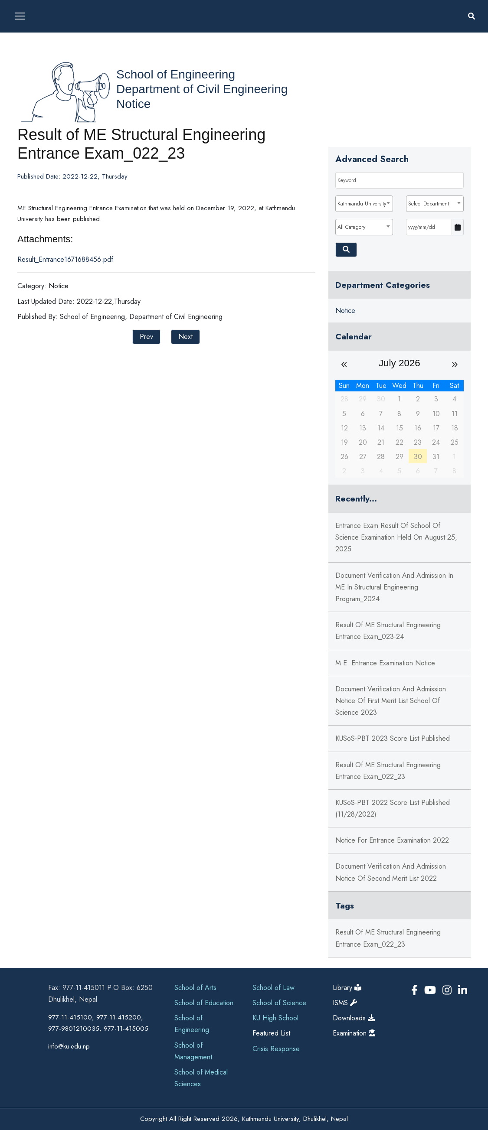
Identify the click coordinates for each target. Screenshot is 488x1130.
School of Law (273, 988)
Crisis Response (276, 1049)
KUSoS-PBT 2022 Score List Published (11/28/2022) (392, 808)
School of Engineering (175, 74)
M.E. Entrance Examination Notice (385, 663)
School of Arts (195, 988)
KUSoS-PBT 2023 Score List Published (392, 738)
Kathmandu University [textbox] (361, 204)
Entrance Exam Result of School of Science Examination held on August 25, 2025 (396, 537)
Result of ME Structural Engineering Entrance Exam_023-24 (388, 631)
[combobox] (364, 203)
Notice (133, 104)
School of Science (279, 1003)
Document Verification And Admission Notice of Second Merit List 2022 (390, 872)
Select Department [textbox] (428, 204)
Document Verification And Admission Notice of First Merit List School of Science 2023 (390, 700)
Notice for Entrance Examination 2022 (392, 840)
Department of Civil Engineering (202, 89)
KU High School (275, 1018)
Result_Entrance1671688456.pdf (65, 259)
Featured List (271, 1033)
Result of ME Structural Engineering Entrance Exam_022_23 (388, 771)
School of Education (203, 1003)
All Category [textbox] (351, 227)
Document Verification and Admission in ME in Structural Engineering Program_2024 (394, 587)
